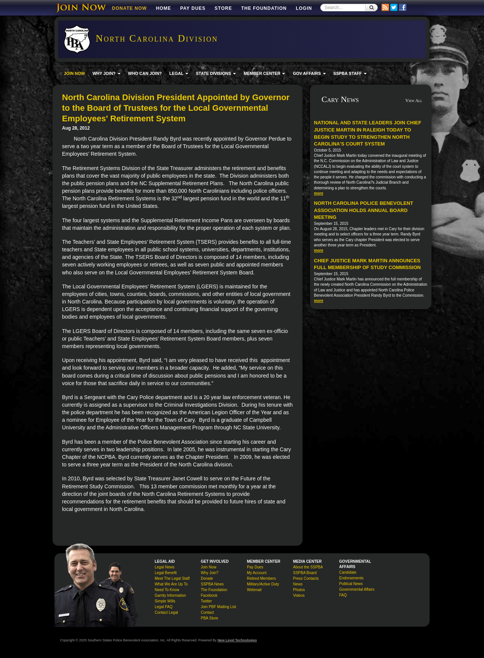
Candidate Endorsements (351, 575)
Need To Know (167, 590)
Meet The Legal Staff (172, 578)
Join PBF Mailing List (218, 607)
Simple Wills (165, 601)
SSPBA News (212, 584)
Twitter (206, 601)
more (318, 193)
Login (304, 8)
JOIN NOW (74, 73)
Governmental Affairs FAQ (356, 592)
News (297, 584)
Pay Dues (192, 8)
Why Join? (210, 573)
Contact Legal (166, 612)
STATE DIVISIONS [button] (216, 73)
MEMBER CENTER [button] (264, 73)
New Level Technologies (237, 640)
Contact (207, 612)
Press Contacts (306, 578)
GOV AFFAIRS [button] (309, 73)
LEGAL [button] (178, 73)
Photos (299, 590)
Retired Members (261, 578)
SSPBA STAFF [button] (350, 73)
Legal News (164, 567)
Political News (351, 584)
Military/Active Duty (263, 584)
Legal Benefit (166, 573)
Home (163, 8)
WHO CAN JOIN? (145, 73)
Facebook (209, 595)
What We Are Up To (171, 584)
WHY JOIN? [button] (107, 73)
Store (223, 8)
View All (413, 100)
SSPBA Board (304, 573)
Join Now (208, 567)
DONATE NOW (129, 8)
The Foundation (264, 8)
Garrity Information (170, 595)
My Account (257, 573)
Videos (298, 595)
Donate (207, 578)
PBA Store (209, 618)
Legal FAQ (163, 607)
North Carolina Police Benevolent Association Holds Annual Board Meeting (363, 210)
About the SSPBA (308, 567)
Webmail (254, 590)
